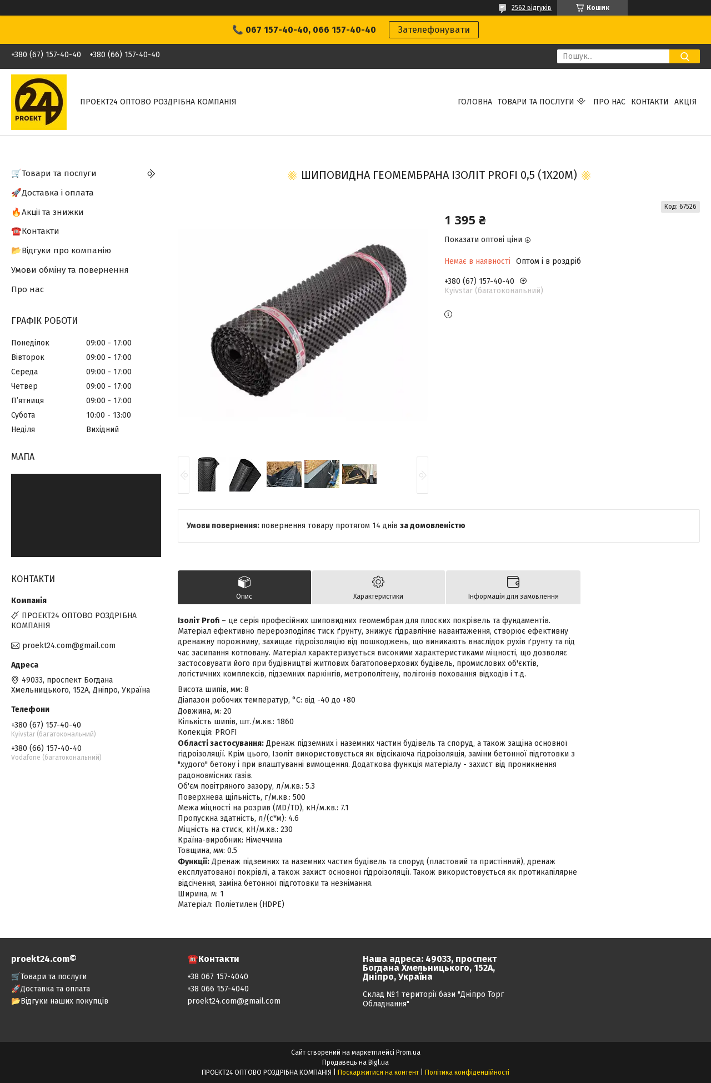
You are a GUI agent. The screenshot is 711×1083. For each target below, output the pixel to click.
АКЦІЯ (685, 102)
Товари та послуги (536, 102)
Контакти (650, 102)
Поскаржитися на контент (378, 1072)
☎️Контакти (35, 231)
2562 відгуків (532, 8)
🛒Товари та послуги (54, 173)
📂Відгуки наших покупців (59, 1001)
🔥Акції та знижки (47, 212)
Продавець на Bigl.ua (355, 1062)
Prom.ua (408, 1052)
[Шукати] (684, 56)
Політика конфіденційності (467, 1072)
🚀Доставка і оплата (52, 193)
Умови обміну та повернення (70, 270)
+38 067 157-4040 (217, 976)
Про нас (609, 102)
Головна (475, 102)
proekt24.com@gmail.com (69, 645)
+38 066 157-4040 (218, 989)
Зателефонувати (434, 29)
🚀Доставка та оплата (50, 989)
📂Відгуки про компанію (61, 250)
